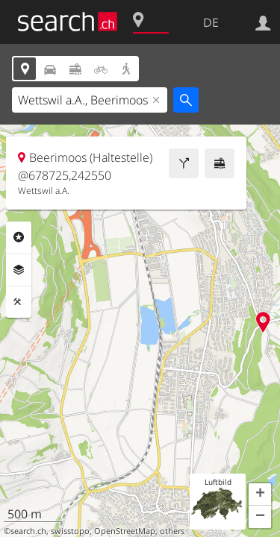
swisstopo (70, 531)
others (172, 531)
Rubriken (18, 237)
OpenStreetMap (124, 531)
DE (211, 22)
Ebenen (18, 270)
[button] (260, 494)
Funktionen (18, 302)
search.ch (28, 531)
